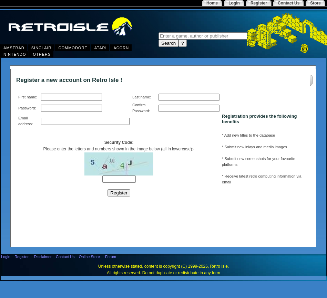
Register (21, 257)
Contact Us (65, 257)
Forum (110, 257)
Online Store (89, 257)
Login (5, 257)
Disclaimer (42, 257)
